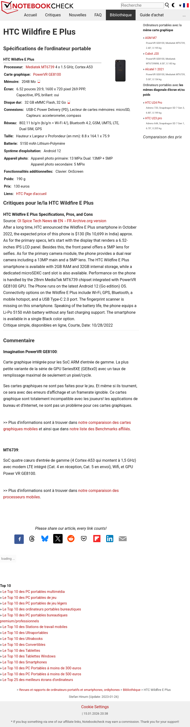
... (184, 15)
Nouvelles (77, 15)
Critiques (53, 15)
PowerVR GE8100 (47, 75)
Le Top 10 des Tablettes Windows (28, 656)
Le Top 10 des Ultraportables (25, 633)
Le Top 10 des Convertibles (23, 645)
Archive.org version (89, 220)
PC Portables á (37, 668)
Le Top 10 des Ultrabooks (22, 639)
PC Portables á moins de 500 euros (53, 674)
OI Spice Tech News (34, 220)
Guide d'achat (152, 15)
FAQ (98, 15)
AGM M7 (151, 38)
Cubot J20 (152, 53)
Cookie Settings (95, 706)
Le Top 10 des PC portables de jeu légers (34, 603)
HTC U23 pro (153, 118)
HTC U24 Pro (153, 102)
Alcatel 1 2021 (154, 69)
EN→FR (64, 220)
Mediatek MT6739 (40, 67)
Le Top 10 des (13, 668)
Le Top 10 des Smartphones (24, 662)
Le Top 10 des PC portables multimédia (33, 592)
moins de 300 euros (65, 668)
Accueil (30, 15)
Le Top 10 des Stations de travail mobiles (34, 627)
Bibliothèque (121, 15)
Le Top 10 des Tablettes (21, 651)
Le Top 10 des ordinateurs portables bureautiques (41, 609)
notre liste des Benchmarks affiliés (100, 429)
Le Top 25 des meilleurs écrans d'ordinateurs (37, 680)
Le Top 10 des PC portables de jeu (29, 598)
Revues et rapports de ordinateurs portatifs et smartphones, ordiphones (69, 690)
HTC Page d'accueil (31, 194)
